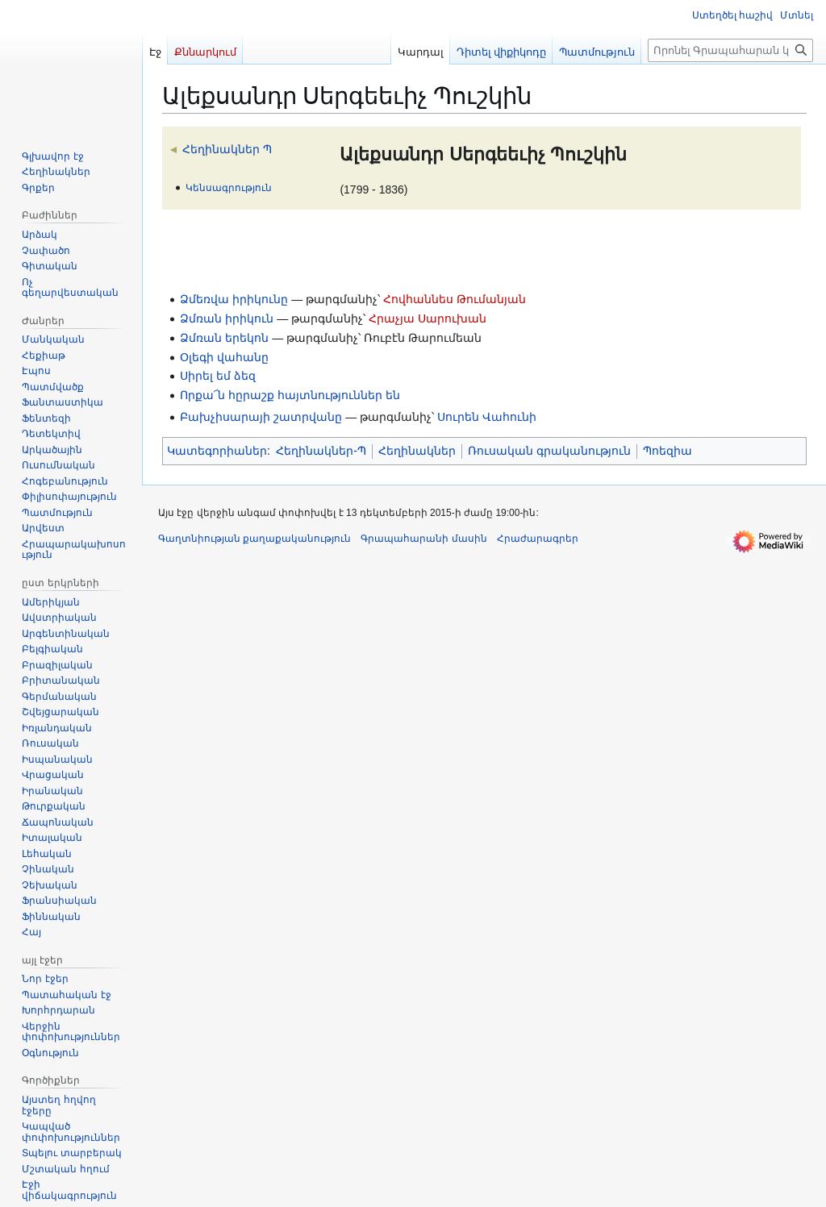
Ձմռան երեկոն (224, 337)
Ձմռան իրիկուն (226, 318)
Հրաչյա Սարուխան (427, 318)
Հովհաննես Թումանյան (454, 299)
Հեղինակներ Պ (227, 149)
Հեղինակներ (417, 450)
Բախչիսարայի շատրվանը (261, 416)
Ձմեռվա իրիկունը (234, 299)
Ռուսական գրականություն (549, 450)
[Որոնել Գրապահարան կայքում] (730, 50)
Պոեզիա (667, 450)
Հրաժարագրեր (537, 538)
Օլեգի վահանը (224, 357)
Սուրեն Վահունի (486, 416)
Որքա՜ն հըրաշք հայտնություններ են (290, 395)
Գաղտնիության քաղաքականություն (254, 538)
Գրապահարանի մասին (423, 538)
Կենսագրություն (229, 187)
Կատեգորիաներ (217, 450)
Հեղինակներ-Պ (321, 450)
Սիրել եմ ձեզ (218, 375)
